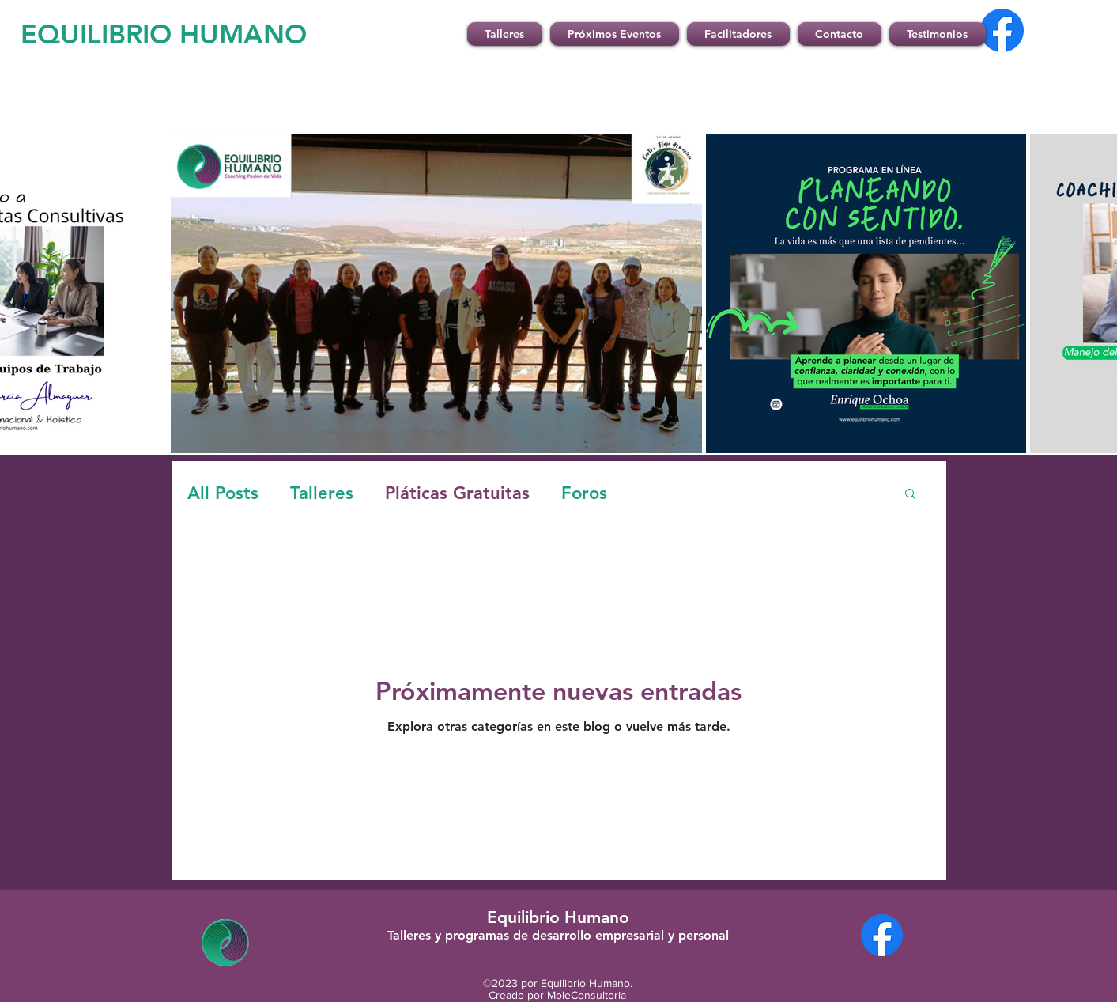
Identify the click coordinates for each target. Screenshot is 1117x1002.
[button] (910, 494)
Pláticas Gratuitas (457, 493)
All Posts (222, 493)
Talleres (321, 493)
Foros (584, 493)
